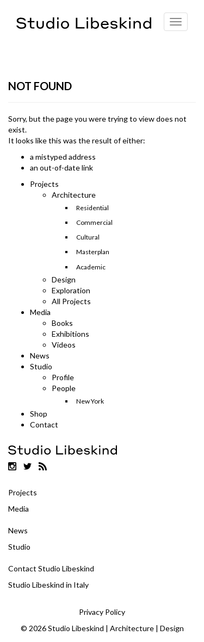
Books (62, 323)
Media (40, 312)
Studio (41, 366)
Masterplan (92, 252)
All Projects (71, 301)
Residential (92, 208)
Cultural (88, 237)
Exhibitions (70, 333)
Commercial (94, 222)
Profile (63, 377)
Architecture (74, 194)
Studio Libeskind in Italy (48, 584)
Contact (44, 424)
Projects (44, 183)
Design (64, 279)
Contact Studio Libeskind (51, 568)
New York (90, 401)
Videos (64, 344)
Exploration (71, 290)
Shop (38, 413)
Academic (91, 267)
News (40, 355)
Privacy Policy (102, 611)
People (64, 388)
